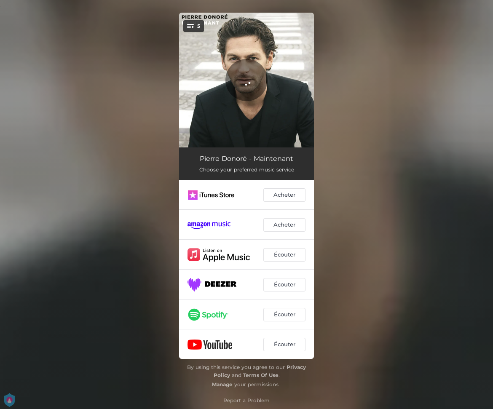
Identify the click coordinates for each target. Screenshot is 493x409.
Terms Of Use (261, 375)
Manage (222, 384)
